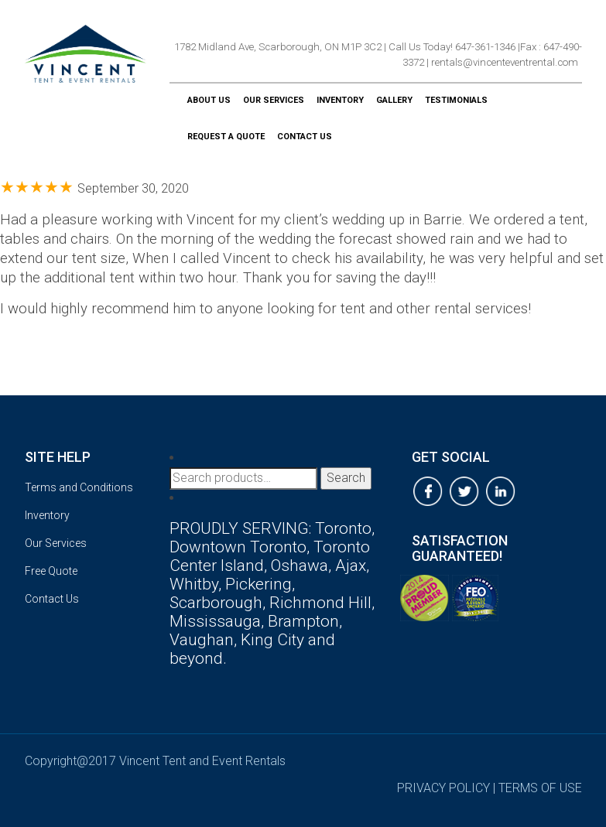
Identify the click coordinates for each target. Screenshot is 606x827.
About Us (209, 100)
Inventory (340, 100)
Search (346, 477)
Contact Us (304, 137)
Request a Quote (226, 137)
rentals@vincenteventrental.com (504, 62)
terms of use (540, 788)
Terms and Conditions (79, 487)
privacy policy (443, 788)
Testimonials (456, 100)
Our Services (273, 100)
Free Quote (51, 571)
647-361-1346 (485, 47)
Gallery (394, 100)
